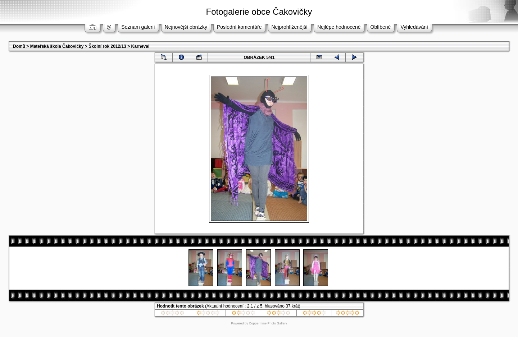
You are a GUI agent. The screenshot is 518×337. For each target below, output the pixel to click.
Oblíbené (381, 27)
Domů (19, 46)
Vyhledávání (414, 27)
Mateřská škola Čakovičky (57, 46)
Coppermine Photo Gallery (268, 323)
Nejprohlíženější (290, 27)
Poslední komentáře (239, 27)
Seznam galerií (138, 27)
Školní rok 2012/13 (107, 46)
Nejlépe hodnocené (339, 27)
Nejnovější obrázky (186, 27)
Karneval (140, 46)
